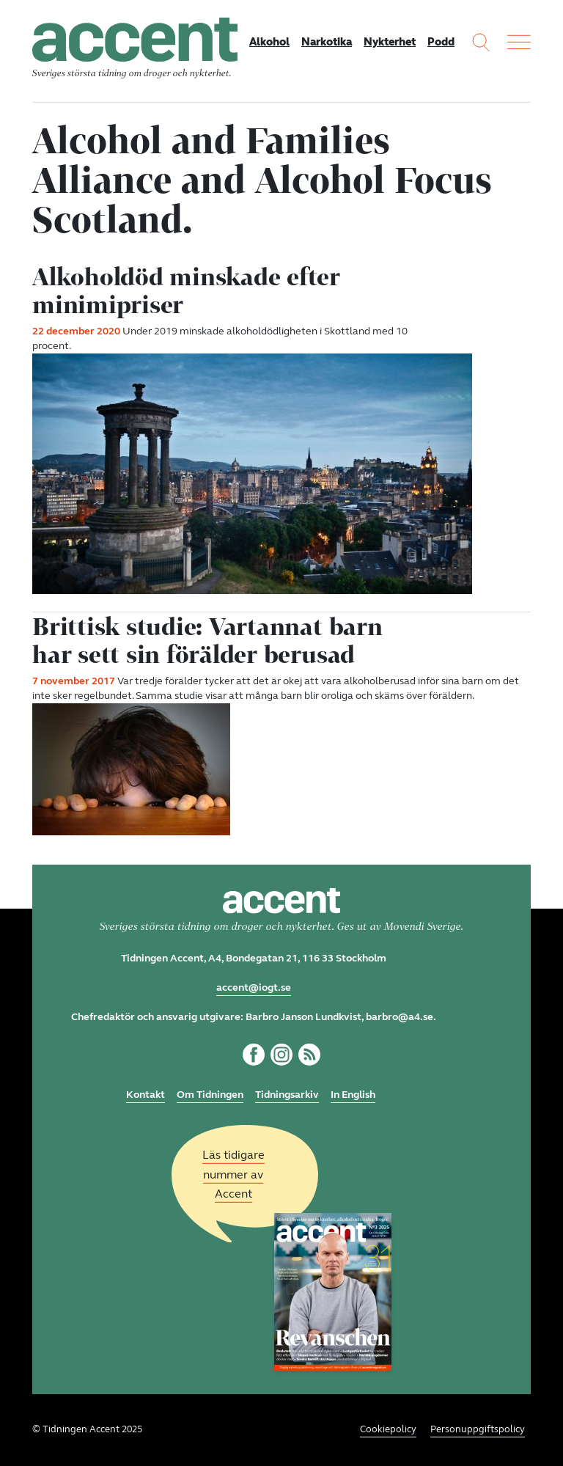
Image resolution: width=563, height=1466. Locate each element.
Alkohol (269, 41)
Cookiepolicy (388, 1429)
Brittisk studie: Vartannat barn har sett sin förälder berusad (207, 640)
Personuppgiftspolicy (477, 1429)
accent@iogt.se (253, 987)
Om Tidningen (210, 1094)
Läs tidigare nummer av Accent (233, 1174)
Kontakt (145, 1094)
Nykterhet (390, 41)
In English (353, 1094)
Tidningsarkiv (287, 1094)
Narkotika (326, 41)
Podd (441, 41)
